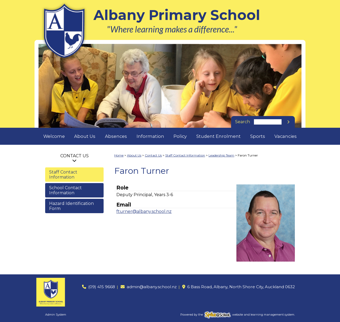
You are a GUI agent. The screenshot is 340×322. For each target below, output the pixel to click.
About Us (84, 136)
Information (150, 136)
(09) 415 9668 (101, 286)
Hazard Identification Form (71, 206)
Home (119, 155)
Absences (116, 136)
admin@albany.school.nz (152, 286)
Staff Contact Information (63, 175)
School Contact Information (65, 190)
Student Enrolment (218, 136)
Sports (257, 136)
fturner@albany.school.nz (144, 211)
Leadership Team (221, 155)
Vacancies (285, 136)
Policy (180, 136)
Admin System (55, 314)
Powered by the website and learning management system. (237, 314)
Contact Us (74, 155)
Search (242, 121)
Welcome (54, 136)
